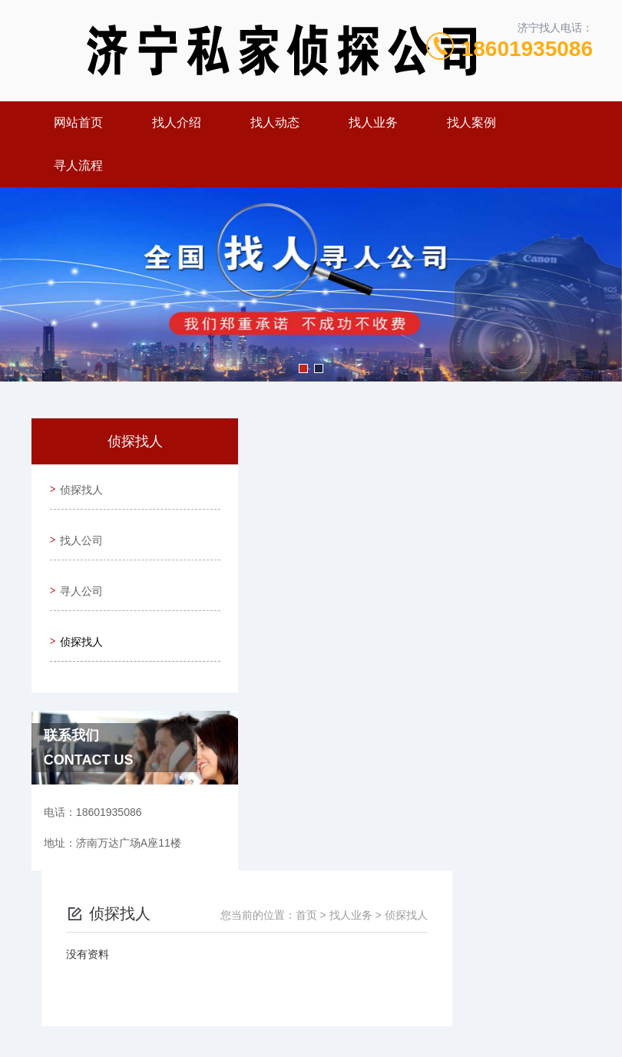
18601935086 (527, 49)
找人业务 (373, 122)
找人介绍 (176, 122)
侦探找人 (78, 486)
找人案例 (471, 122)
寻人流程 (78, 165)
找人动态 (274, 122)
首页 (447, 463)
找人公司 (78, 530)
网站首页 (78, 122)
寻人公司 (78, 573)
